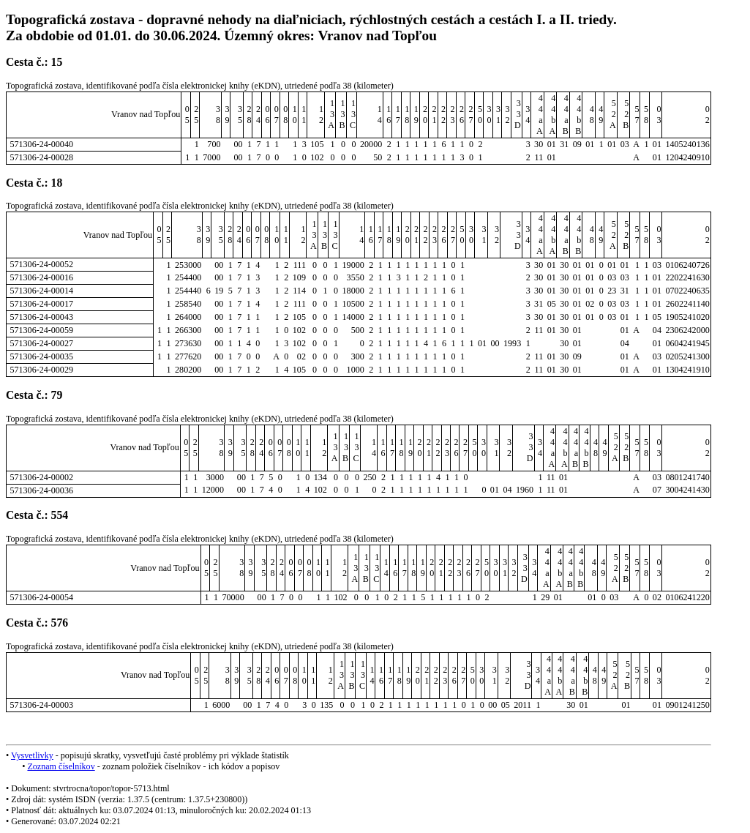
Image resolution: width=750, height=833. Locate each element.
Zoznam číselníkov (60, 766)
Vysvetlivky (32, 755)
